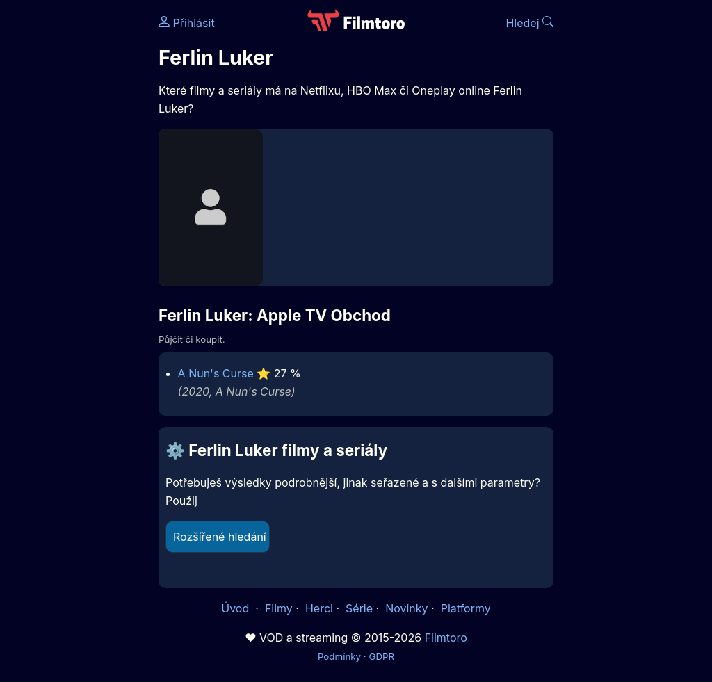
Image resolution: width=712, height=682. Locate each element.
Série (359, 608)
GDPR (381, 656)
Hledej (529, 23)
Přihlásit (187, 23)
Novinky (406, 608)
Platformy (466, 608)
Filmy (279, 608)
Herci (319, 608)
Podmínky (339, 656)
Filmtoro (446, 637)
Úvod (236, 608)
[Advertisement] (75, 214)
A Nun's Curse (216, 373)
